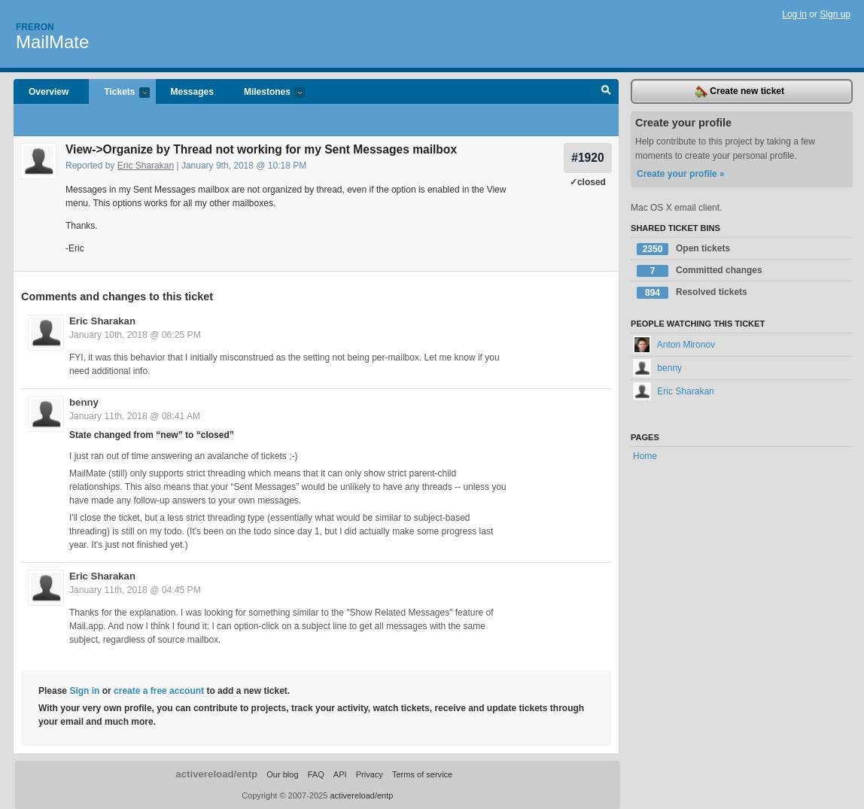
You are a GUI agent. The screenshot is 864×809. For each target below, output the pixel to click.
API (340, 774)
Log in (794, 14)
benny (84, 402)
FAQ (316, 774)
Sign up (835, 14)
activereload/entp (216, 774)
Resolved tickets (692, 293)
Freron (35, 27)
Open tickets (683, 249)
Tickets (119, 93)
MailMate (52, 42)
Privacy (369, 774)
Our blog (282, 774)
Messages (192, 92)
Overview (48, 92)
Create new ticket (739, 92)
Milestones (267, 93)
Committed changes (699, 271)
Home (645, 456)
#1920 (587, 157)
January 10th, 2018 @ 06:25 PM (135, 335)
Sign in (84, 691)
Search (606, 92)
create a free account (159, 691)
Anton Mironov (674, 344)
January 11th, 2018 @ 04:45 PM (135, 590)
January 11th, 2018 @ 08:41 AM (134, 416)
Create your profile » (681, 174)
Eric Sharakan (145, 165)
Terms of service (422, 774)
